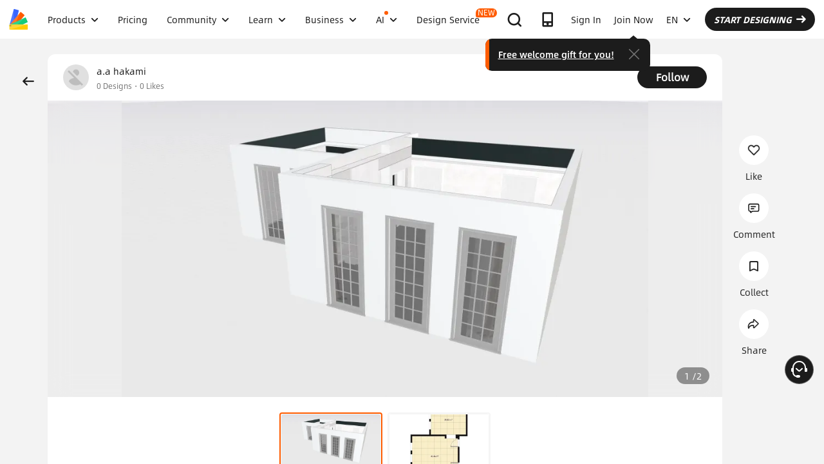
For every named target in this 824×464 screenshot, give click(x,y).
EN (678, 19)
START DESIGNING (760, 19)
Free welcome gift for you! (556, 54)
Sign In (586, 19)
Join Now (633, 19)
